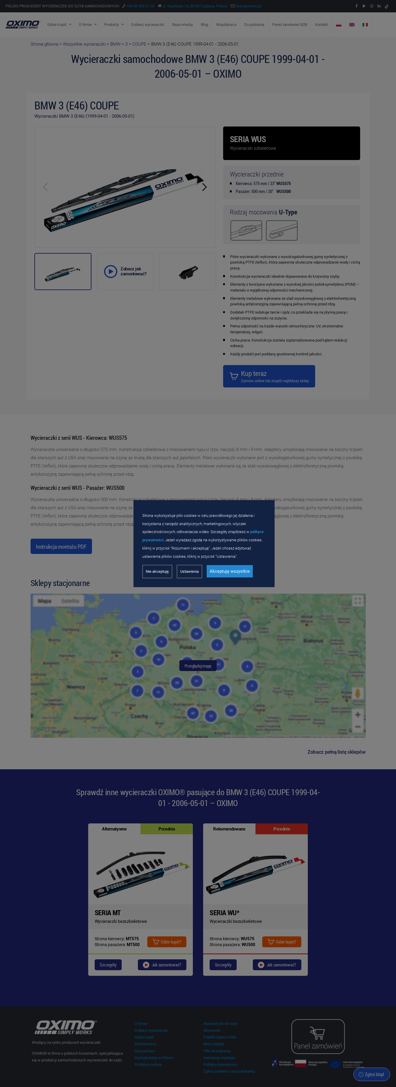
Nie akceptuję (157, 571)
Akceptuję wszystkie (230, 571)
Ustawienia (189, 571)
